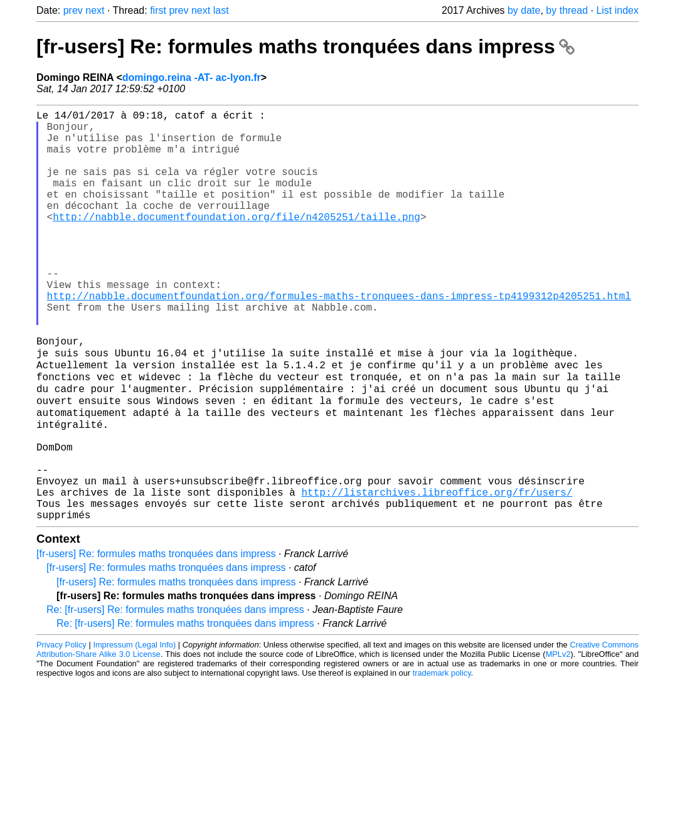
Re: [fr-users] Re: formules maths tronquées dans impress (175, 695)
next (94, 10)
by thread (567, 10)
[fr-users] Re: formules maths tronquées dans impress (305, 46)
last (221, 10)
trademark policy (442, 759)
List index (617, 10)
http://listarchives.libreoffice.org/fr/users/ (436, 573)
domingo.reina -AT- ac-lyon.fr (191, 77)
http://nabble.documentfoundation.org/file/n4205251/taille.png (236, 241)
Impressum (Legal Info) (134, 730)
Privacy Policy (61, 730)
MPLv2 (558, 740)
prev (73, 10)
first (158, 10)
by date (524, 10)
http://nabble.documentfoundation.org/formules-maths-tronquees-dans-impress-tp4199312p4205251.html (339, 338)
